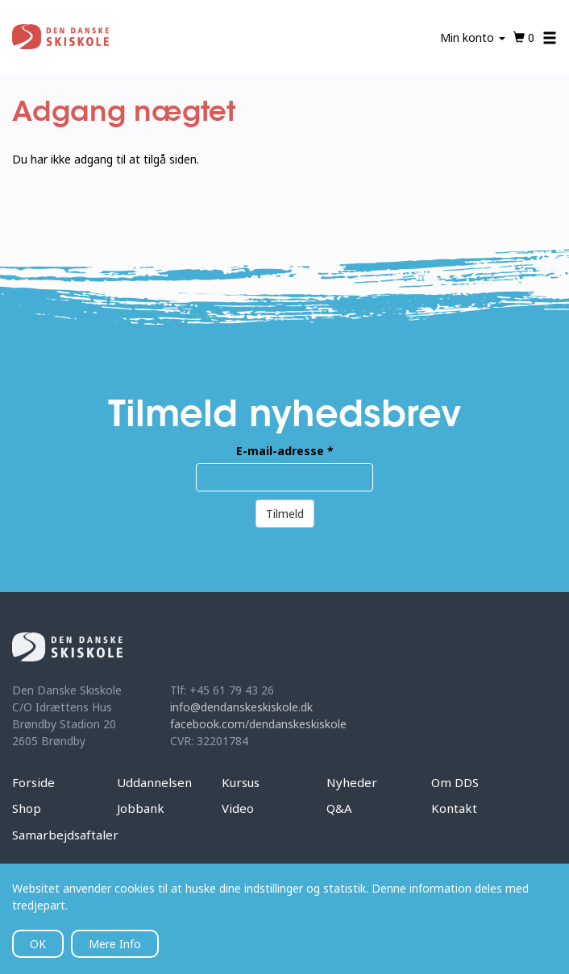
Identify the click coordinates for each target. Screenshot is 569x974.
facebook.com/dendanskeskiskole (258, 724)
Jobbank (140, 808)
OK (38, 943)
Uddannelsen (154, 782)
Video (238, 808)
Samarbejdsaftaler (65, 835)
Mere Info (115, 943)
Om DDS (455, 782)
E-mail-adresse (285, 450)
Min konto (472, 37)
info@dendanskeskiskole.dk (241, 707)
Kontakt (454, 808)
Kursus (241, 782)
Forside (33, 782)
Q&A (339, 808)
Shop (26, 808)
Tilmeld (285, 513)
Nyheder (351, 782)
